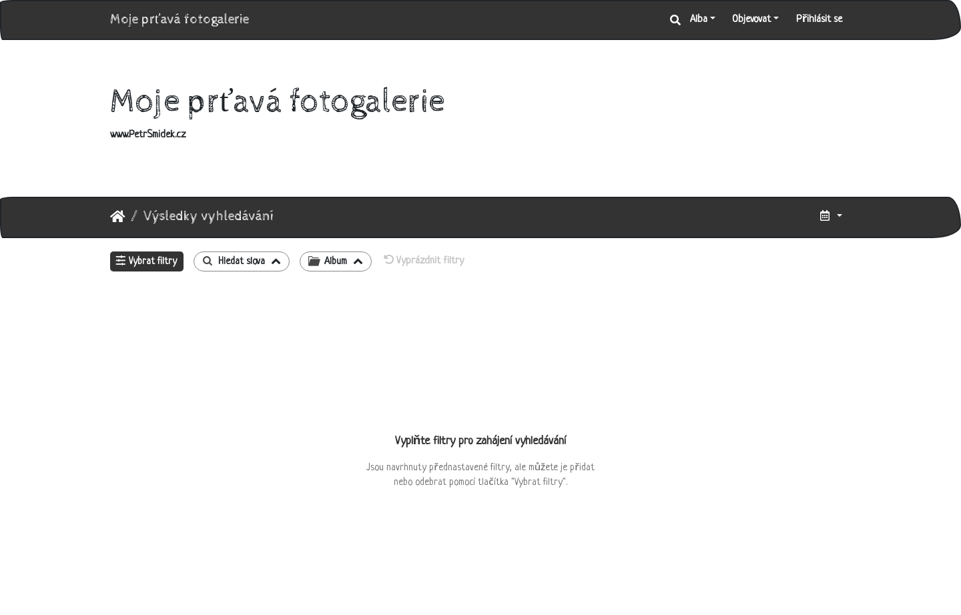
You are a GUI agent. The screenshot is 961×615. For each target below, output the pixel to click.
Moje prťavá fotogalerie (179, 19)
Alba (698, 19)
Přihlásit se (819, 19)
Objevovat (751, 19)
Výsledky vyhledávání (208, 216)
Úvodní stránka (117, 217)
